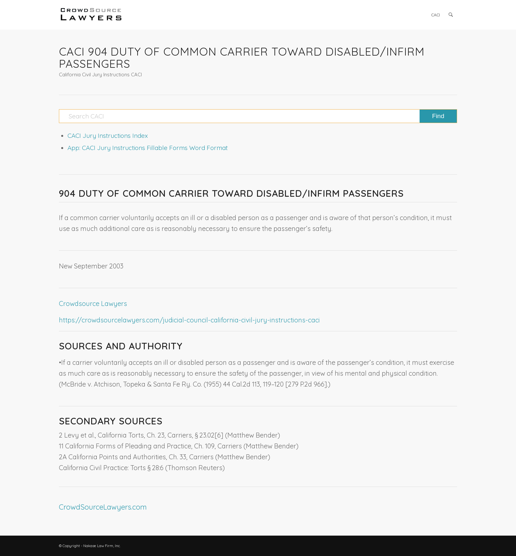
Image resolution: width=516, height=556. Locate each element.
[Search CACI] (258, 116)
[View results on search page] (438, 116)
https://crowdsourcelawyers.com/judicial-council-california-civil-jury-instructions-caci (189, 320)
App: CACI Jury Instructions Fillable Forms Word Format (147, 148)
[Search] (450, 15)
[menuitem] (435, 15)
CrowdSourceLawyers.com (103, 507)
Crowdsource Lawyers (93, 303)
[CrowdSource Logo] (91, 15)
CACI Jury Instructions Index (107, 135)
